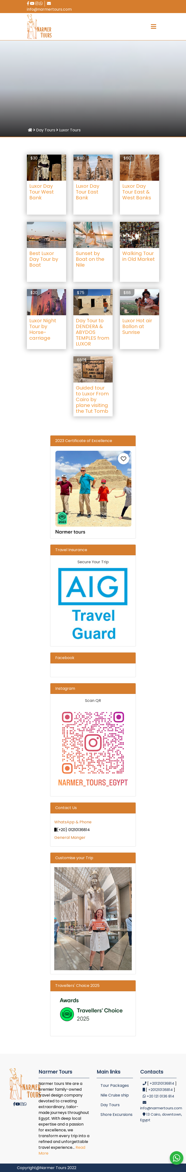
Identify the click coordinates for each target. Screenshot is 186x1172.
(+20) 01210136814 (72, 830)
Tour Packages (115, 1085)
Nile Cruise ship (115, 1095)
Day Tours (110, 1105)
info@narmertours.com (49, 6)
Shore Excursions (116, 1114)
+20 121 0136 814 (160, 1096)
